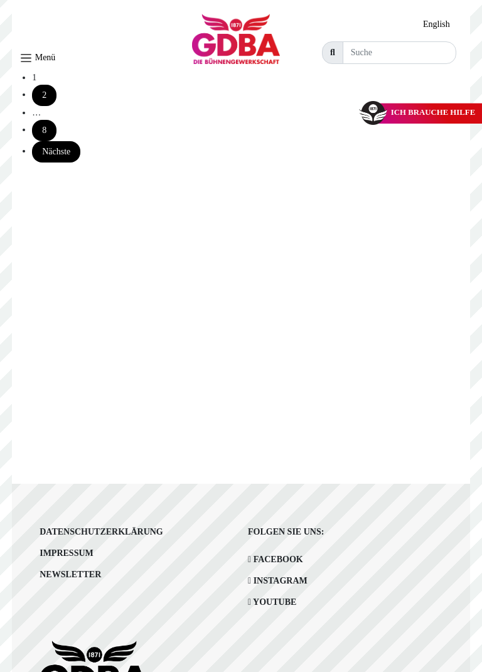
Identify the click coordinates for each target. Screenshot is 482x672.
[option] (439, 24)
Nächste (56, 151)
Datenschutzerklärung (101, 531)
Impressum (67, 553)
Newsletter (70, 574)
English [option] (436, 24)
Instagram (278, 580)
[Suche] (399, 52)
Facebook (275, 559)
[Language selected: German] (439, 24)
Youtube (272, 602)
